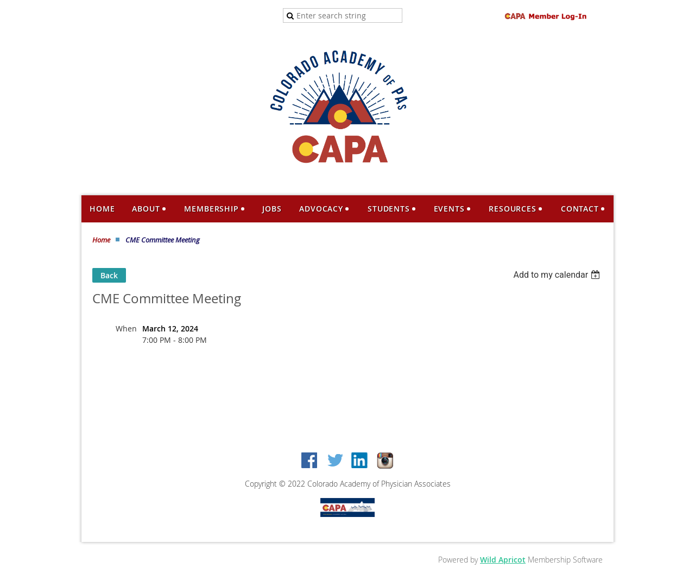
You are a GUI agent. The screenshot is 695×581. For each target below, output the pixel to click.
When (126, 328)
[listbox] (558, 275)
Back (109, 275)
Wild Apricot (503, 559)
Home (101, 240)
